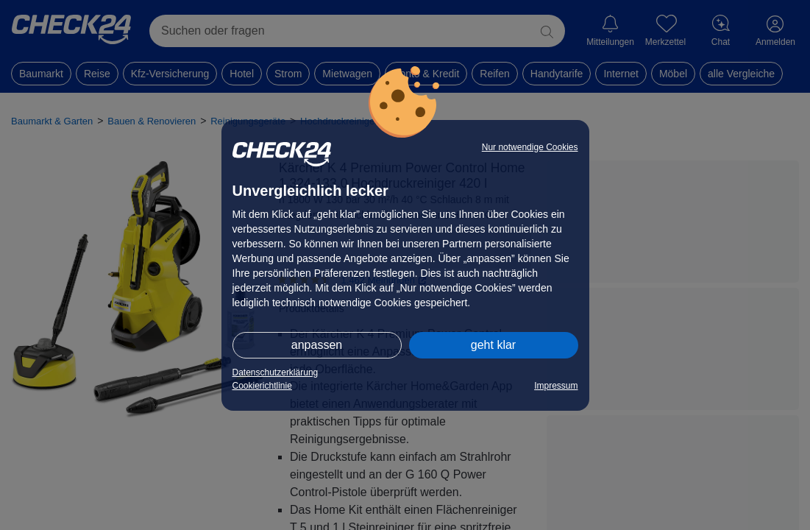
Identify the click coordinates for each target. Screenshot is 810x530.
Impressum (556, 386)
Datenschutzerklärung (275, 372)
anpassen (316, 345)
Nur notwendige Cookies (530, 147)
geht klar (493, 345)
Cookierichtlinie (262, 386)
